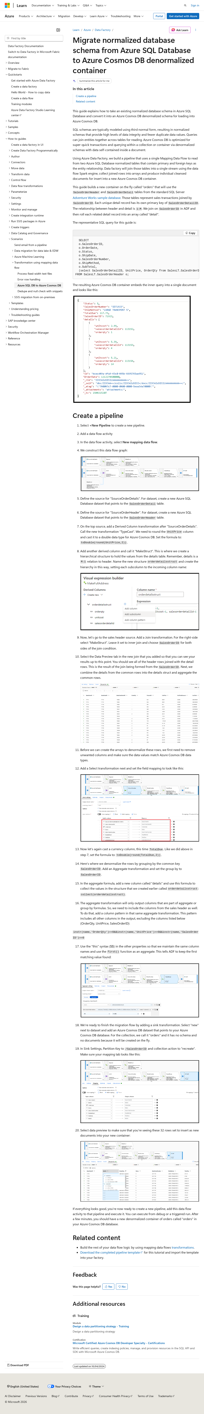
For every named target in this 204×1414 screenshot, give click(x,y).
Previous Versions (36, 1396)
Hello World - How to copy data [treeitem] (30, 92)
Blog (54, 1396)
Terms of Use (145, 1396)
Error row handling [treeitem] (29, 279)
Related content (85, 101)
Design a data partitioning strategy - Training (101, 1326)
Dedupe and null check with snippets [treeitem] (40, 291)
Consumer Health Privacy (114, 1396)
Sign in (195, 5)
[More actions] (195, 30)
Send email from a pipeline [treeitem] (30, 245)
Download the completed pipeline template (110, 1252)
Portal (159, 16)
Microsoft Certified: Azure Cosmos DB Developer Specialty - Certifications (119, 1343)
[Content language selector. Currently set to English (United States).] (23, 1386)
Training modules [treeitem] (21, 104)
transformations (183, 1247)
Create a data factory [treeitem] (24, 86)
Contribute (71, 1396)
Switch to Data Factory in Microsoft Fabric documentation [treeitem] (34, 54)
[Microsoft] (7, 5)
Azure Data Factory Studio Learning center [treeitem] (33, 112)
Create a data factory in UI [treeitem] (27, 144)
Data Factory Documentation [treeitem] (26, 46)
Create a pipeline (86, 96)
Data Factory (103, 30)
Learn (76, 30)
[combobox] (34, 38)
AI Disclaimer (13, 1396)
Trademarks (165, 1396)
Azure (87, 30)
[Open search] (185, 5)
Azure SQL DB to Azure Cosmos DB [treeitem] (39, 285)
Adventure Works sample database (97, 198)
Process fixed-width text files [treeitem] (35, 273)
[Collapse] (58, 29)
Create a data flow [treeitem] (22, 98)
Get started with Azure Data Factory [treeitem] (33, 80)
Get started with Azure (183, 16)
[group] (136, 257)
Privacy (87, 1396)
